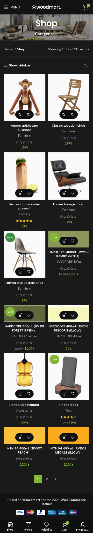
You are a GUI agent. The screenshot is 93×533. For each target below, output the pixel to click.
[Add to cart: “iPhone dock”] (64, 394)
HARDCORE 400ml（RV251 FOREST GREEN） (24, 328)
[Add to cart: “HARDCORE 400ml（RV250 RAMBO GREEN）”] (64, 241)
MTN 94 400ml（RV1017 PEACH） (24, 450)
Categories (44, 34)
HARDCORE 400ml (69, 262)
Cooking (24, 214)
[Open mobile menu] (11, 7)
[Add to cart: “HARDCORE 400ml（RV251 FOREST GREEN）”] (20, 315)
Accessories (24, 410)
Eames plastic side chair (24, 283)
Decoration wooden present (24, 206)
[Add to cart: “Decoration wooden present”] (20, 193)
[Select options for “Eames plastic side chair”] (20, 271)
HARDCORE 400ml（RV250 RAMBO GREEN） (69, 254)
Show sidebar (19, 65)
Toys (68, 410)
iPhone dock (68, 405)
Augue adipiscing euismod (24, 128)
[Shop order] (85, 65)
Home (8, 49)
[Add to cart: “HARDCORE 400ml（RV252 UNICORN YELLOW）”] (64, 315)
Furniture (24, 135)
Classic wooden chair (68, 126)
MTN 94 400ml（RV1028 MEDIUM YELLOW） (68, 450)
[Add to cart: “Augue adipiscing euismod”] (20, 114)
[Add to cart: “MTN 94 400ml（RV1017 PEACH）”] (20, 437)
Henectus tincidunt (24, 405)
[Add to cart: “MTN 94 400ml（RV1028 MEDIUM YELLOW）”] (64, 437)
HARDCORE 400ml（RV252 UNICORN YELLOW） (68, 328)
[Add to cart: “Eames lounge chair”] (64, 193)
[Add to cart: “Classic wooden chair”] (64, 114)
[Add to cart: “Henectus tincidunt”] (20, 394)
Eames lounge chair (68, 204)
